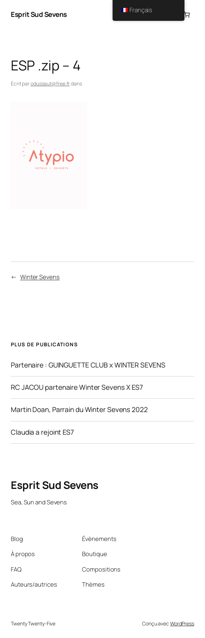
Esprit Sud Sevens (39, 14)
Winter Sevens (40, 277)
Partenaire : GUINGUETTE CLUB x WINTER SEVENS (88, 365)
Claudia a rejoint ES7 (42, 432)
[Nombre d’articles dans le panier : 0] (186, 14)
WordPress (182, 623)
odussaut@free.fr (50, 83)
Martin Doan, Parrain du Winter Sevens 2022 (79, 409)
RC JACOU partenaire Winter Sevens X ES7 (77, 387)
